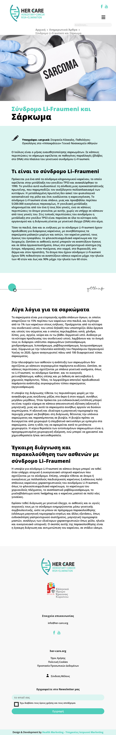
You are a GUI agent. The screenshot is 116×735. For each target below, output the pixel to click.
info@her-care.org (58, 623)
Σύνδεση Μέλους (60, 676)
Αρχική (40, 29)
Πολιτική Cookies (58, 662)
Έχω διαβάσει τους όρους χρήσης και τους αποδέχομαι (45, 704)
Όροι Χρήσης (58, 658)
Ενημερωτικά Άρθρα (63, 29)
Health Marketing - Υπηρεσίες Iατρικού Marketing (72, 732)
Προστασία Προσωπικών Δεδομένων (58, 665)
